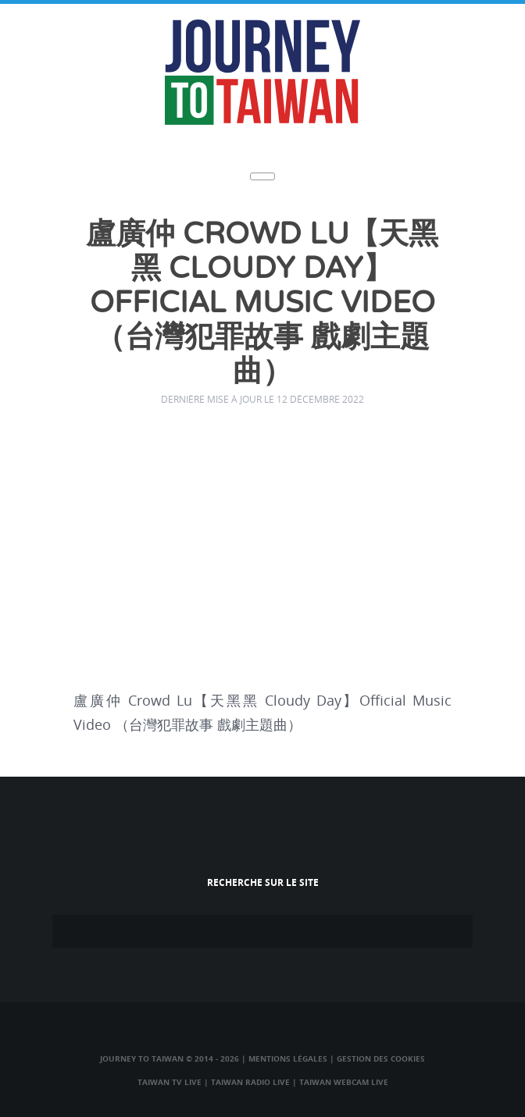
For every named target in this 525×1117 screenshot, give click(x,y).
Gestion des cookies (381, 1058)
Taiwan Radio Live (250, 1081)
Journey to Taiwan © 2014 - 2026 (169, 1058)
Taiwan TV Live (170, 1081)
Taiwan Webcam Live (343, 1081)
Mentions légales (287, 1058)
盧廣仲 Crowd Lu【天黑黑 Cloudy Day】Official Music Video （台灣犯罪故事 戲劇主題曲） (262, 303)
